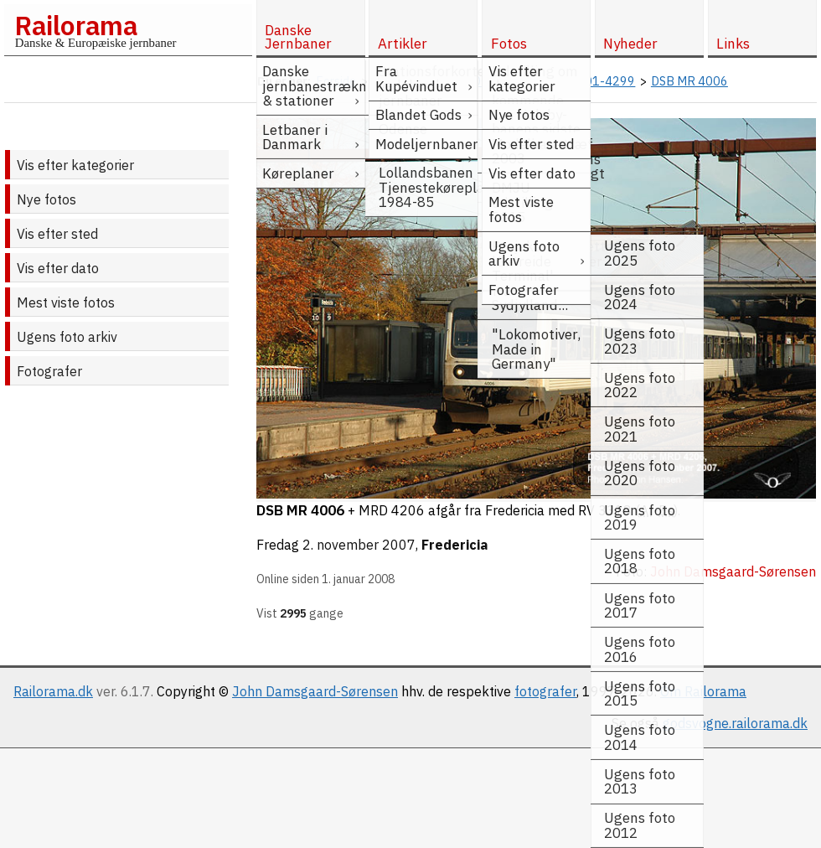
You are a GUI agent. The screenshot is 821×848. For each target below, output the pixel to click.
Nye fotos (46, 199)
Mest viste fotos (66, 302)
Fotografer (49, 371)
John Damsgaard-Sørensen (315, 691)
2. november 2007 (359, 544)
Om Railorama (703, 691)
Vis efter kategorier (75, 165)
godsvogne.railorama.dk (735, 723)
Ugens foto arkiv (67, 336)
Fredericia (454, 544)
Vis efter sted (57, 233)
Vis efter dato (58, 268)
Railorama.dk (53, 691)
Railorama (75, 25)
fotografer (545, 691)
